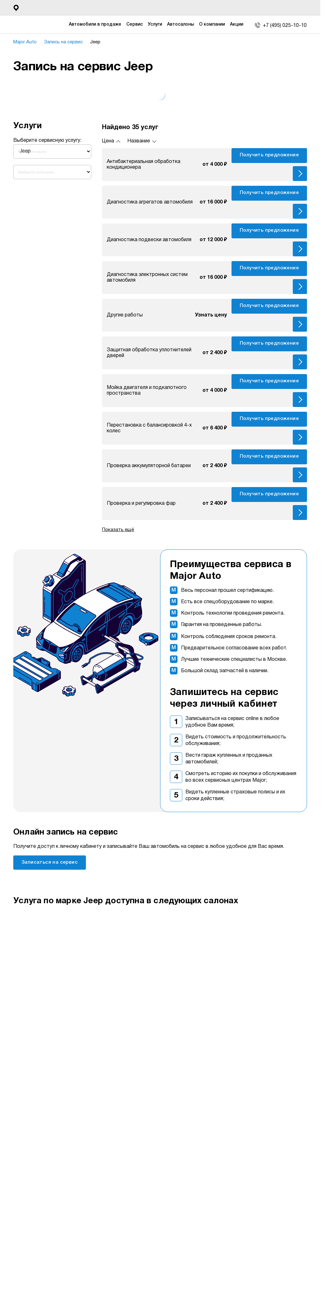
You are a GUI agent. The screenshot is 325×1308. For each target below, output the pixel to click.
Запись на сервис (67, 42)
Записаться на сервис (49, 862)
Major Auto (27, 42)
